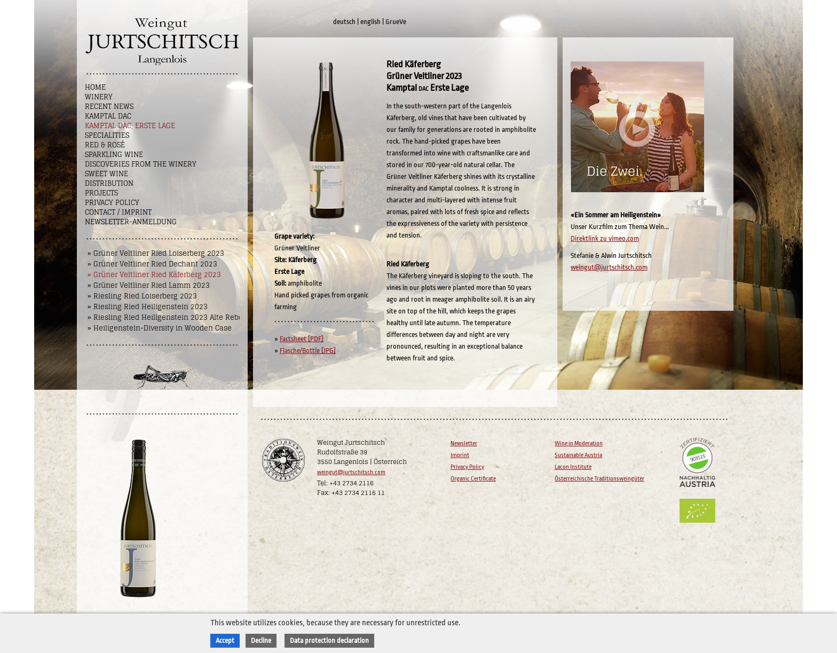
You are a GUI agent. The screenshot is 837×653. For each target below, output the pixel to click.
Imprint (460, 455)
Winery (99, 97)
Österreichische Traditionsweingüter (599, 478)
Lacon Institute (573, 466)
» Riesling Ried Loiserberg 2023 (142, 296)
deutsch (344, 22)
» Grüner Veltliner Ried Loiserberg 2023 (156, 253)
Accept (225, 640)
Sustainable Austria (578, 455)
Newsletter (464, 443)
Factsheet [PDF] (301, 339)
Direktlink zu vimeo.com (605, 238)
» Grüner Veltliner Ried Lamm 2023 (149, 285)
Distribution (109, 183)
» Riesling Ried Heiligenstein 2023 (148, 307)
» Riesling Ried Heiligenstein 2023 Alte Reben (168, 317)
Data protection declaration (329, 640)
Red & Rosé (105, 145)
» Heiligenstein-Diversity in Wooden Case (160, 328)
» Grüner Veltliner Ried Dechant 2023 (152, 264)
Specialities (107, 135)
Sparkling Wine (114, 154)
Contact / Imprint (118, 212)
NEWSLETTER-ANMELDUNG (131, 222)
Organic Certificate (473, 478)
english (370, 22)
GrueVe (395, 22)
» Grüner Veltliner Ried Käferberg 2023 (154, 275)
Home (95, 87)
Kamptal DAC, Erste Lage (130, 126)
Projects (101, 193)
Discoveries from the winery (140, 164)
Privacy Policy (112, 202)
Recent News (109, 106)
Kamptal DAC (108, 116)
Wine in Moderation (579, 443)
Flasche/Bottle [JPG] (308, 351)
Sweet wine (106, 174)
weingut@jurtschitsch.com (609, 267)
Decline (261, 640)
